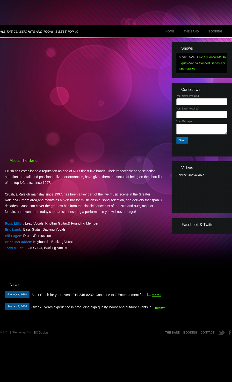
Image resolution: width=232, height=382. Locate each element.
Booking (215, 31)
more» (156, 295)
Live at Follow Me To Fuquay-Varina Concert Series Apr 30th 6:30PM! (202, 63)
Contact (208, 332)
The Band (191, 31)
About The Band (23, 160)
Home (170, 31)
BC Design (41, 332)
